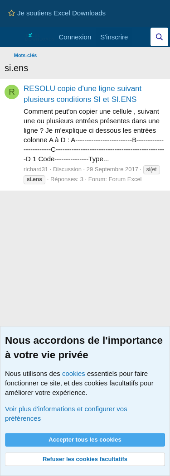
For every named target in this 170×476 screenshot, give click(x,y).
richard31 (36, 169)
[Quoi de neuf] (141, 37)
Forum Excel (125, 179)
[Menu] (12, 37)
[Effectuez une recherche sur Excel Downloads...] (159, 37)
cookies (73, 373)
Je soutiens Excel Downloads (57, 13)
